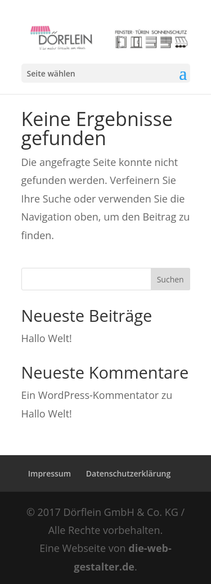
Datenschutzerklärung (128, 473)
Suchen (170, 279)
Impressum (49, 473)
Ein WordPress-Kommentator (90, 395)
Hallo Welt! (46, 338)
